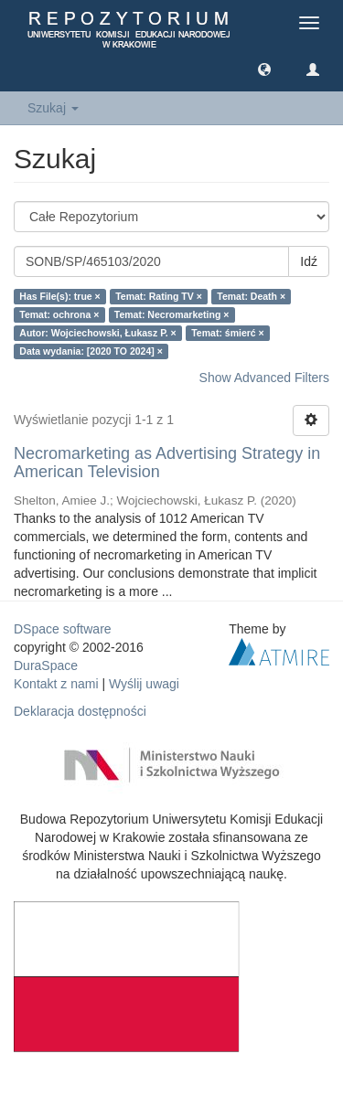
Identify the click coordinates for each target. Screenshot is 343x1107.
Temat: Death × (251, 296)
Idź (308, 261)
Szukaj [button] (53, 108)
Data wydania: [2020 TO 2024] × (91, 351)
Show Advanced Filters (264, 377)
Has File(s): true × (59, 296)
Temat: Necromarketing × (172, 314)
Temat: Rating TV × (158, 296)
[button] (264, 68)
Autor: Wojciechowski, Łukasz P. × (97, 332)
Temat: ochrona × (59, 314)
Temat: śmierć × (227, 332)
